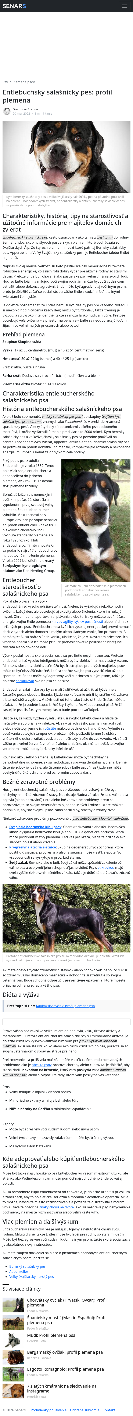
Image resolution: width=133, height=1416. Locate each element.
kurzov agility (62, 621)
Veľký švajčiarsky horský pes (31, 1276)
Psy (5, 82)
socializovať (25, 681)
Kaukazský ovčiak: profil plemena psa (65, 1006)
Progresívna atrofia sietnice (32, 847)
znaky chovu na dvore (56, 1207)
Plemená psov (23, 82)
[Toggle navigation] (124, 6)
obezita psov (41, 1064)
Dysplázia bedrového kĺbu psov (35, 827)
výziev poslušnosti (88, 621)
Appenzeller (18, 1271)
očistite (50, 728)
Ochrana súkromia (84, 1410)
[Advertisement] (66, 43)
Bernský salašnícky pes (27, 1266)
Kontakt (109, 1410)
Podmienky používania (48, 1410)
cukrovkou (106, 867)
